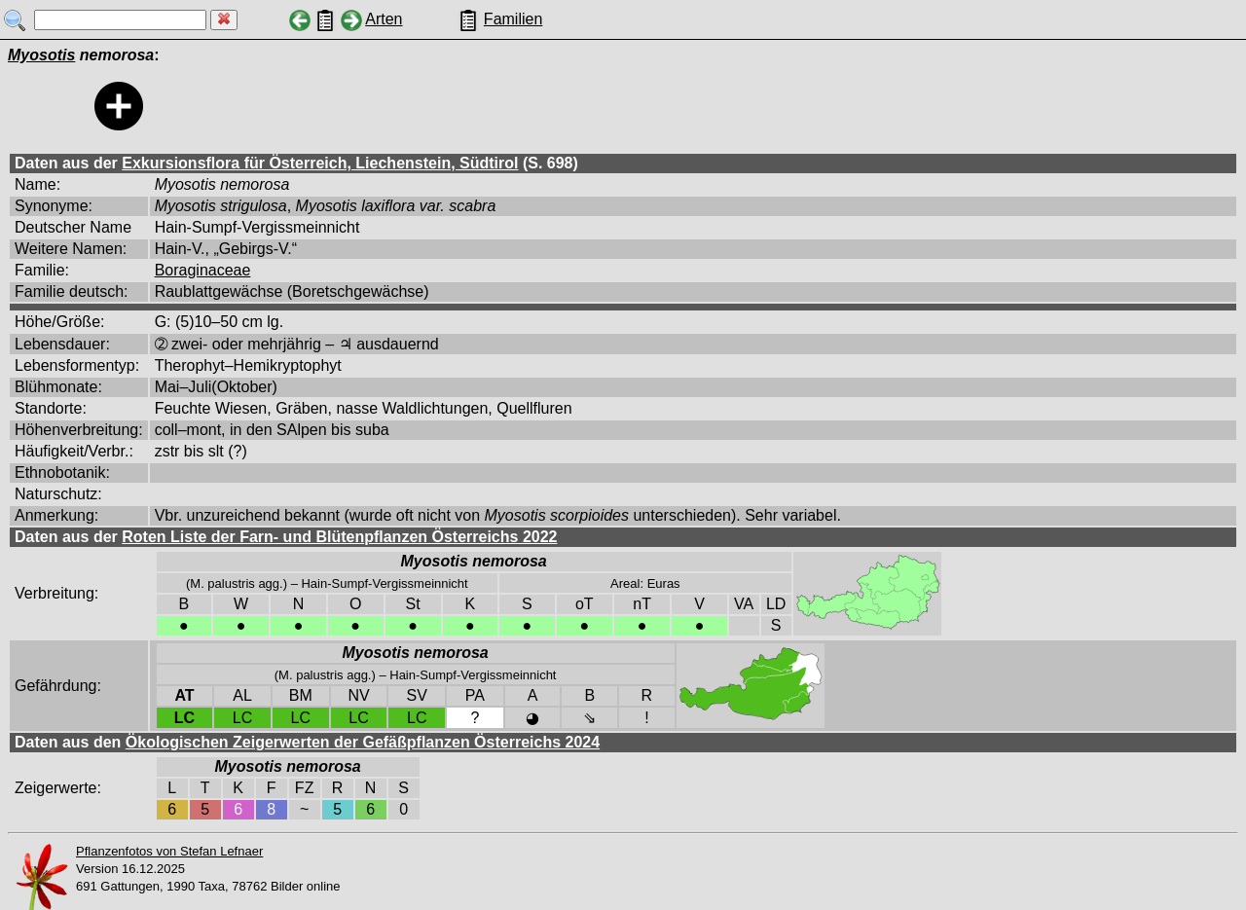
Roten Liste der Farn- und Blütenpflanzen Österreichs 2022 (339, 536)
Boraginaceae (203, 270)
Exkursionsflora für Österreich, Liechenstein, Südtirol (320, 163)
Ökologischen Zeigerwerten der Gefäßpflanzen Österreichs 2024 (363, 742)
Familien (513, 19)
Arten (383, 19)
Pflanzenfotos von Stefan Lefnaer (169, 851)
